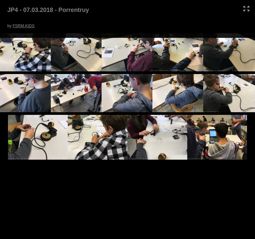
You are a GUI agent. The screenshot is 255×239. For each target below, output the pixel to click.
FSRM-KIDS (24, 26)
